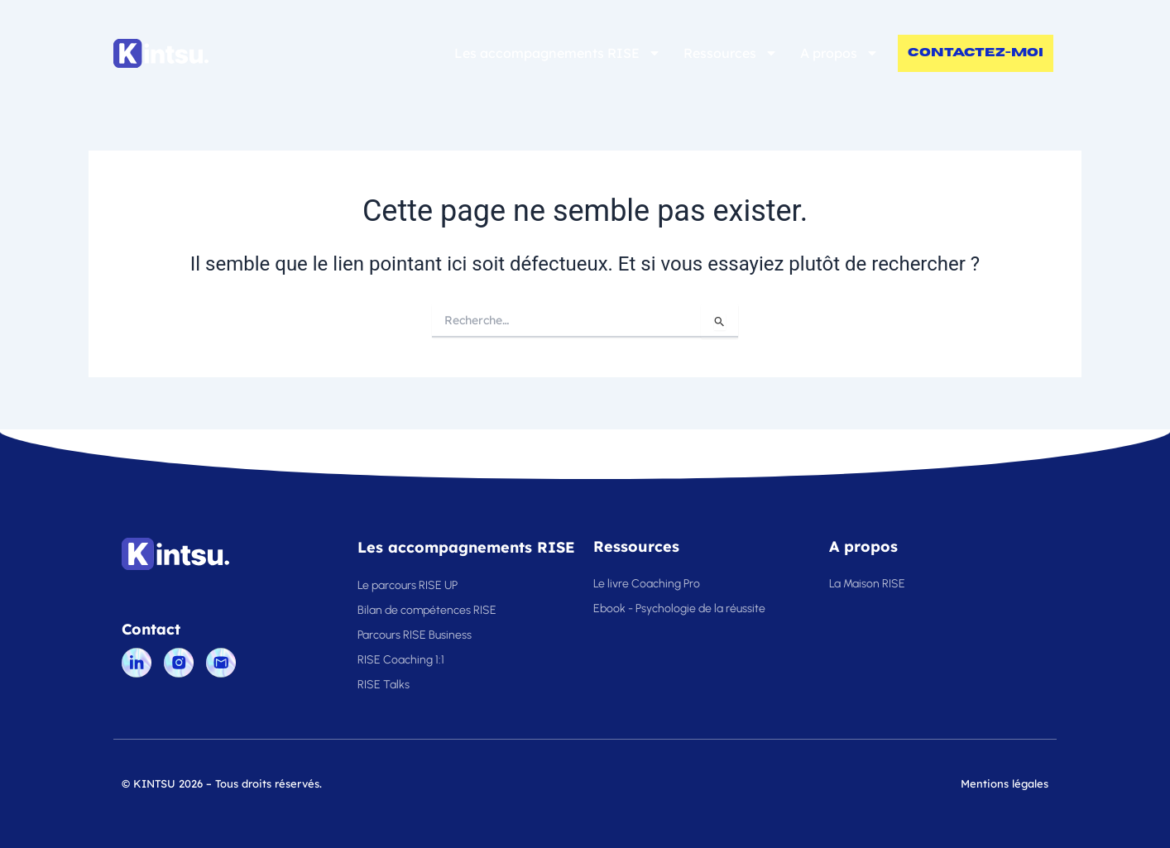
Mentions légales (1004, 783)
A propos (839, 53)
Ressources (730, 53)
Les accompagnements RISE (557, 53)
